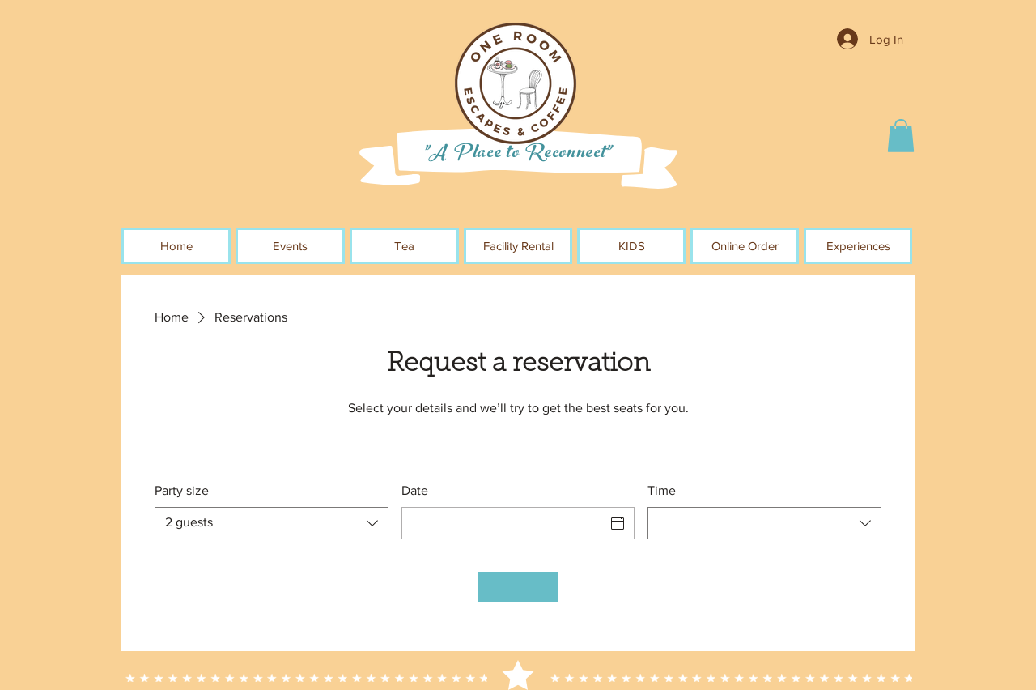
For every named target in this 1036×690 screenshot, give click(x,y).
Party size (182, 490)
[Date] (503, 523)
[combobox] (271, 523)
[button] (901, 135)
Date (414, 490)
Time (662, 490)
